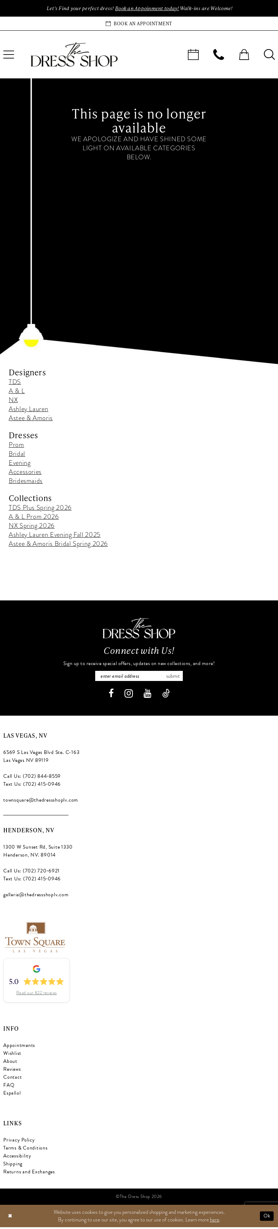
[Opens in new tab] (34, 938)
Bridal (17, 454)
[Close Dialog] (10, 1218)
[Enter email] (139, 677)
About (10, 1063)
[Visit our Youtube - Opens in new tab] (147, 695)
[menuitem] (193, 55)
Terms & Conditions (25, 1150)
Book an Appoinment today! (147, 9)
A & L (17, 391)
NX (13, 400)
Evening (19, 463)
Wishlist (12, 1055)
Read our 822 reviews (36, 994)
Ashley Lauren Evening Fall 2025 (55, 535)
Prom (16, 445)
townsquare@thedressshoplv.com (40, 802)
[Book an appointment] (139, 24)
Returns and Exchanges (29, 1174)
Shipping (12, 1166)
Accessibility (17, 1158)
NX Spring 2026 (32, 526)
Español (12, 1095)
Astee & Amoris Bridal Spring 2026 (58, 544)
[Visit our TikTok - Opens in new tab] (166, 695)
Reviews (12, 1071)
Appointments (19, 1047)
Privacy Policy (19, 1142)
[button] (244, 55)
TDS (15, 382)
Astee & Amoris (31, 418)
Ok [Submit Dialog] (266, 1218)
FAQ (8, 1087)
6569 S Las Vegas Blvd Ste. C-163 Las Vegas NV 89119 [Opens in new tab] (41, 758)
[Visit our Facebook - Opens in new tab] (111, 695)
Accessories (25, 472)
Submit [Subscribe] (176, 677)
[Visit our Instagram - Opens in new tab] (129, 695)
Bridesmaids (26, 481)
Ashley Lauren (28, 409)
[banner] (74, 55)
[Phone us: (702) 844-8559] (218, 55)
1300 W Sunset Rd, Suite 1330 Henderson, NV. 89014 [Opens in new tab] (37, 853)
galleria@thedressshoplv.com (36, 897)
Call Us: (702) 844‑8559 (32, 778)
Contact (12, 1079)
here (214, 1221)
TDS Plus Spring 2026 (40, 508)
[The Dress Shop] (139, 628)
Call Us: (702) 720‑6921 (31, 873)
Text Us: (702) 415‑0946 (32, 786)
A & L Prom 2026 (34, 517)
